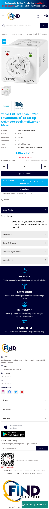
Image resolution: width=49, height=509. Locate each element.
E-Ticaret (19, 507)
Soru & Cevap (9, 243)
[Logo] (15, 16)
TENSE (20, 134)
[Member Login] (38, 16)
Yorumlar (7, 234)
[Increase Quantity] (44, 166)
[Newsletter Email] (24, 448)
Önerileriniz (8, 260)
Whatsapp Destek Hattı (34, 504)
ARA (44, 25)
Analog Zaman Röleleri (26, 130)
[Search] (24, 25)
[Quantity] (24, 166)
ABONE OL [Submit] (42, 448)
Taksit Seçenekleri (12, 251)
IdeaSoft (11, 507)
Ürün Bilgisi (8, 210)
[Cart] (45, 16)
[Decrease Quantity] (4, 166)
